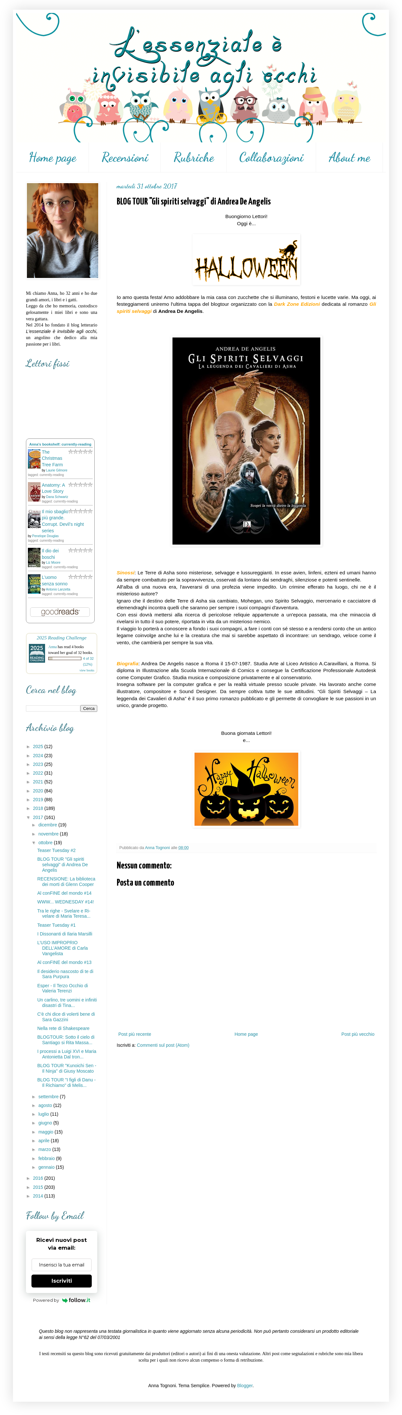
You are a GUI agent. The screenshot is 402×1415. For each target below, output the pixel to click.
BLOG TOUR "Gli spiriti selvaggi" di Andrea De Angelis (62, 865)
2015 (38, 1187)
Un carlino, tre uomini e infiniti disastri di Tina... (67, 1002)
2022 (38, 773)
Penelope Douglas (45, 536)
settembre (49, 1096)
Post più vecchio (357, 1034)
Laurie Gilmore (56, 470)
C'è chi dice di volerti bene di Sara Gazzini (66, 1017)
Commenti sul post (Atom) (163, 1045)
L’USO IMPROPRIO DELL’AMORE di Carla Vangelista (62, 948)
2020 (38, 790)
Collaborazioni (271, 157)
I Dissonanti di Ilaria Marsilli (64, 933)
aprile (44, 1140)
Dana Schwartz (57, 497)
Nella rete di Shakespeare (63, 1028)
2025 (38, 746)
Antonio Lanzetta (58, 589)
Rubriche (193, 157)
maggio (46, 1131)
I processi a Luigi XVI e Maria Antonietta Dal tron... (66, 1054)
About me (349, 157)
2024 (38, 755)
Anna (52, 647)
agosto (45, 1105)
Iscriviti (62, 1281)
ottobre (45, 842)
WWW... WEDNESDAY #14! (65, 901)
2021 (38, 781)
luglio (44, 1114)
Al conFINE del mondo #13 (64, 962)
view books (86, 670)
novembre (49, 833)
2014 (38, 1196)
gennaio (47, 1167)
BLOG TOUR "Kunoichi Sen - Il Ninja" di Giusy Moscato (66, 1068)
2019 (38, 799)
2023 (38, 764)
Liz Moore (53, 562)
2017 (38, 817)
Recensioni (124, 157)
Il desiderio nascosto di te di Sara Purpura (65, 974)
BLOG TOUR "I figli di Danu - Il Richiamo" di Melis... (66, 1082)
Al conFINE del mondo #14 (64, 893)
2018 (38, 808)
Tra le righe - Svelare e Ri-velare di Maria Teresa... (63, 913)
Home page (52, 157)
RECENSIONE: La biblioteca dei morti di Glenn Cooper (66, 881)
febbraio (47, 1158)
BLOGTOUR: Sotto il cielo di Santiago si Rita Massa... (65, 1039)
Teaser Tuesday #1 (56, 925)
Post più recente (134, 1034)
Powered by (61, 1300)
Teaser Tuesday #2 (56, 850)
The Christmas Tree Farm (52, 458)
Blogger (244, 1385)
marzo (45, 1149)
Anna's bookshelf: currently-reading (60, 444)
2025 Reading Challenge (62, 637)
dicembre (48, 824)
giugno (45, 1122)
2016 (38, 1178)
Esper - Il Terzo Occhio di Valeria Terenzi (62, 988)
